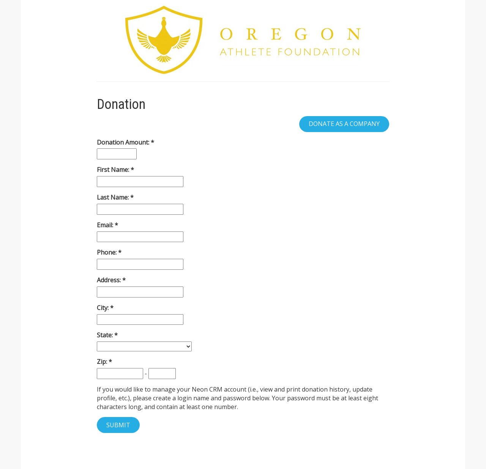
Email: (106, 225)
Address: (109, 280)
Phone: (107, 252)
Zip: (103, 361)
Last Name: (113, 197)
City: (103, 308)
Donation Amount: (124, 142)
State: (105, 335)
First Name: (114, 169)
